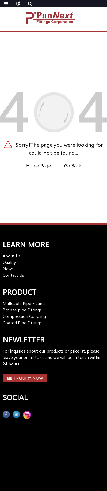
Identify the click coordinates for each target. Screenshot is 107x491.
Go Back (72, 165)
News (8, 268)
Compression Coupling (24, 316)
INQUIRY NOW (28, 378)
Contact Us (13, 275)
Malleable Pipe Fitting (24, 303)
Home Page (38, 165)
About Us (12, 255)
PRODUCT (19, 292)
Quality (9, 262)
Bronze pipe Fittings (22, 309)
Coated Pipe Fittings (22, 322)
